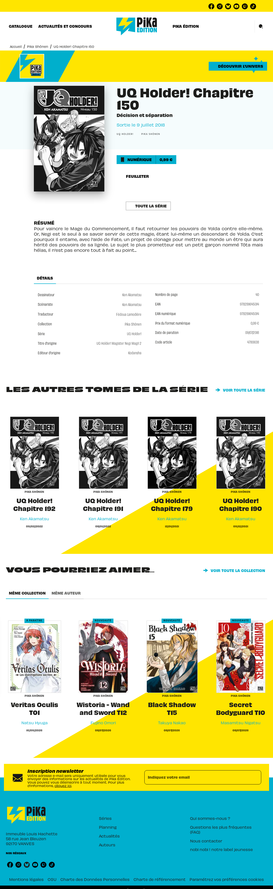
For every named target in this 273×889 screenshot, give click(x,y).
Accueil (16, 46)
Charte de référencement (160, 879)
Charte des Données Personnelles (95, 879)
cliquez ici (63, 785)
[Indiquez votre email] (196, 777)
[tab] (20, 26)
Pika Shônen (37, 46)
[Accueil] (136, 26)
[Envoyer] (255, 777)
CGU (52, 879)
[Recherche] (261, 26)
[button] (238, 66)
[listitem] (211, 6)
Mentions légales (26, 879)
